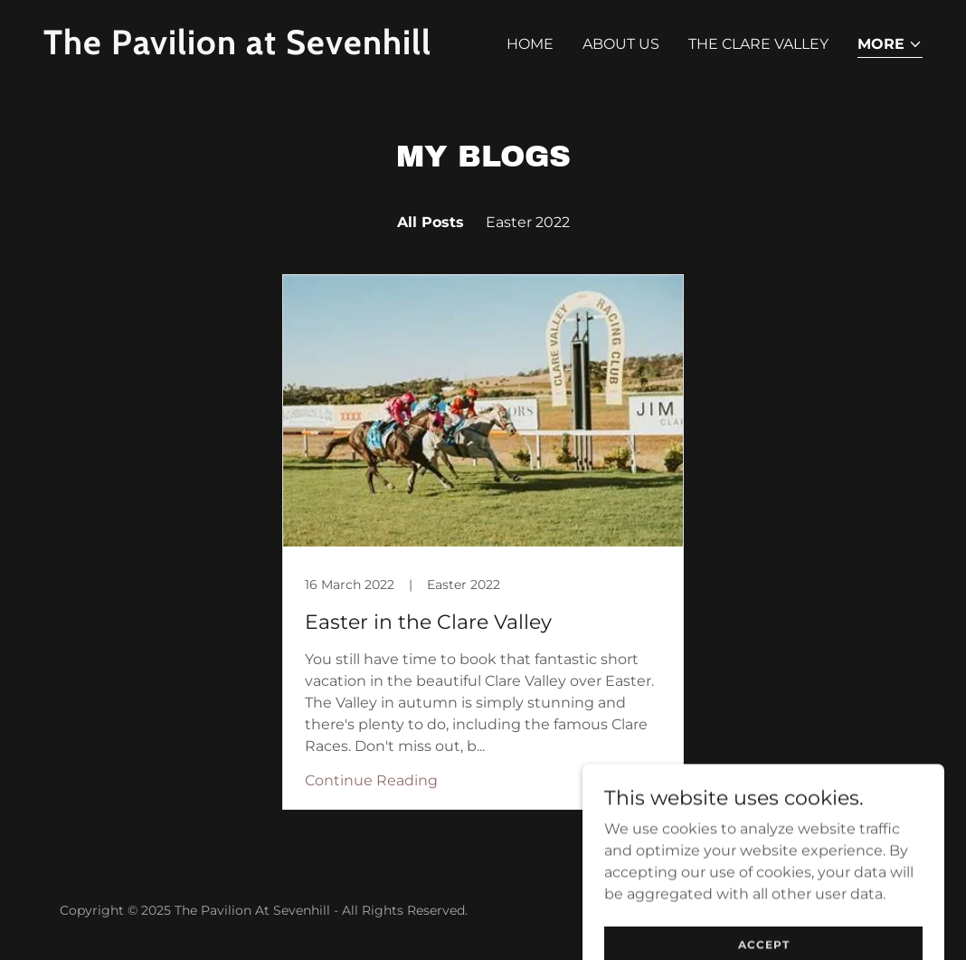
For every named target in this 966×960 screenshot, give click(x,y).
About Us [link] (620, 43)
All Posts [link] (430, 222)
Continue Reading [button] (371, 780)
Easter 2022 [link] (528, 222)
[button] (890, 45)
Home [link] (530, 43)
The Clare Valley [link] (758, 43)
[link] (256, 49)
